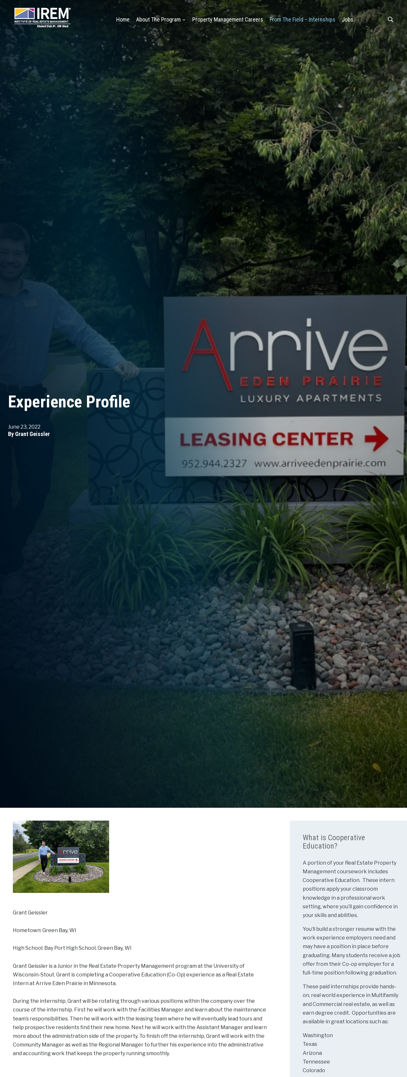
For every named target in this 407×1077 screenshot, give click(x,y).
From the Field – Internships (302, 19)
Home (123, 19)
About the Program (158, 19)
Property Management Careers (227, 19)
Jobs (347, 19)
